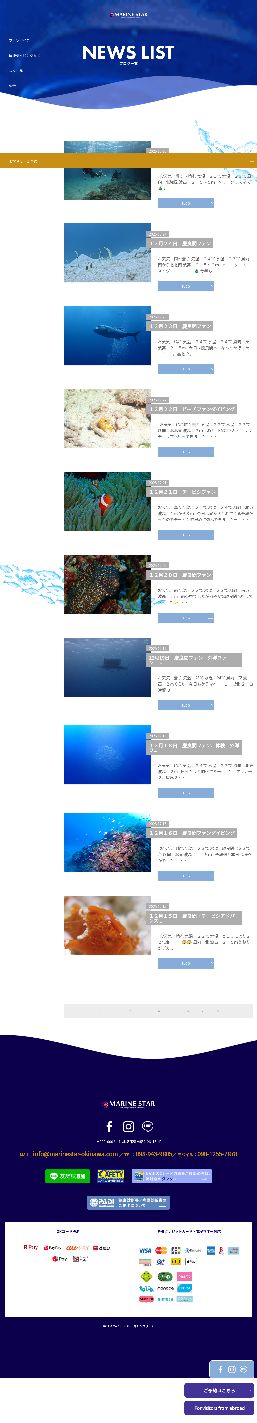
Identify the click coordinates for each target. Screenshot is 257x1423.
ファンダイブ (21, 31)
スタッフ (18, 122)
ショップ (18, 106)
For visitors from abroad (223, 1408)
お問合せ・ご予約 (26, 152)
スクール (18, 61)
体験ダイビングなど (27, 46)
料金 (14, 76)
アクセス (18, 137)
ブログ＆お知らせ (25, 91)
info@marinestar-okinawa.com (75, 1198)
